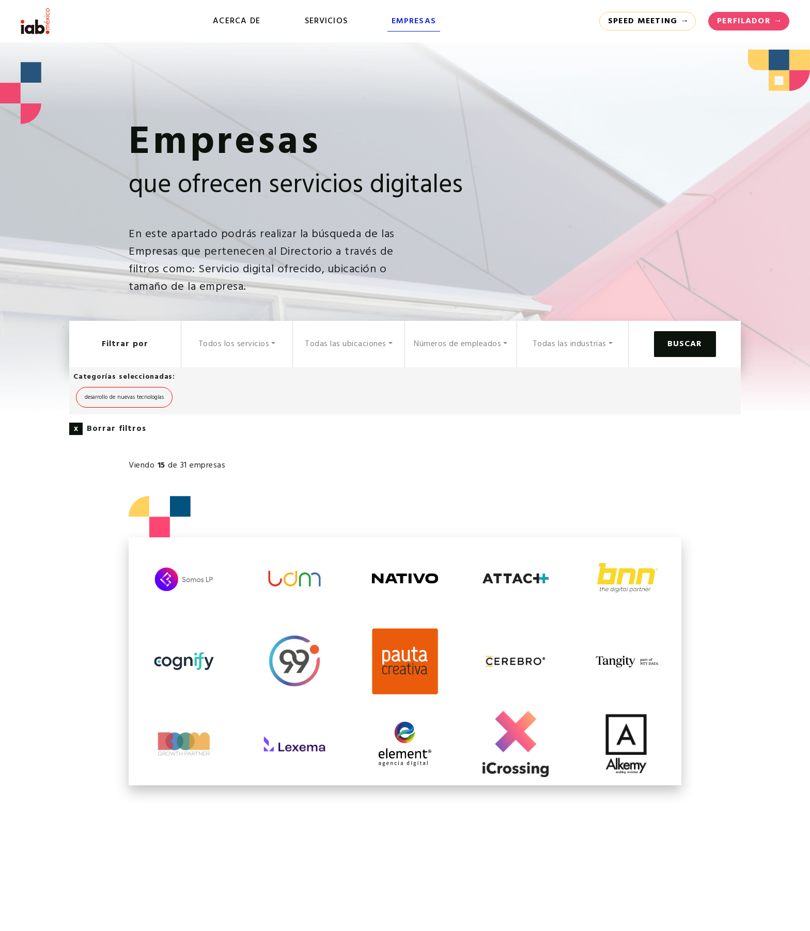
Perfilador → (750, 21)
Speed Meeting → (648, 21)
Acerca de (236, 21)
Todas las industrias (569, 344)
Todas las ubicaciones (345, 344)
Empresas (414, 21)
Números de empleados (457, 344)
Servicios (326, 21)
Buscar (685, 344)
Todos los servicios (234, 344)
